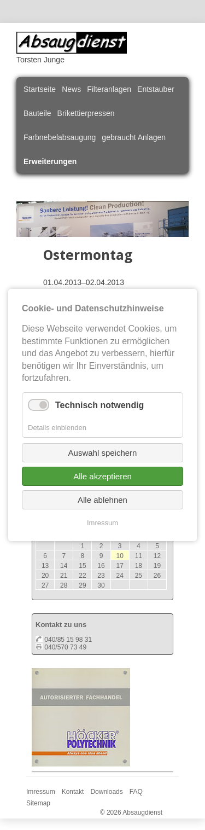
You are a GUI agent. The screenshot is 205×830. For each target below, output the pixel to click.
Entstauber (155, 89)
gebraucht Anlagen (134, 137)
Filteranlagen (109, 89)
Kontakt (73, 792)
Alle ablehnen (102, 499)
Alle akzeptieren (102, 476)
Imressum (40, 792)
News (71, 89)
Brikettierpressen (86, 113)
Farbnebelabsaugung (60, 137)
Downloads (106, 792)
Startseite (40, 89)
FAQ (136, 792)
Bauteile (37, 113)
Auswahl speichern (102, 452)
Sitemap (38, 803)
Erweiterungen (50, 161)
